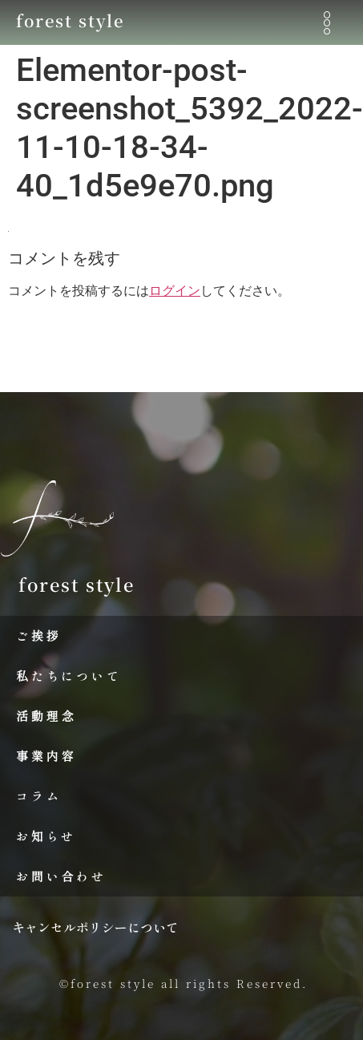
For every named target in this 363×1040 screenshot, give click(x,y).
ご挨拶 (38, 635)
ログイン (174, 290)
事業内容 (46, 755)
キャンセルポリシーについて (95, 927)
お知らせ (46, 836)
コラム (38, 795)
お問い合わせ (61, 876)
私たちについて (69, 675)
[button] (327, 23)
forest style (70, 20)
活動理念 (46, 715)
